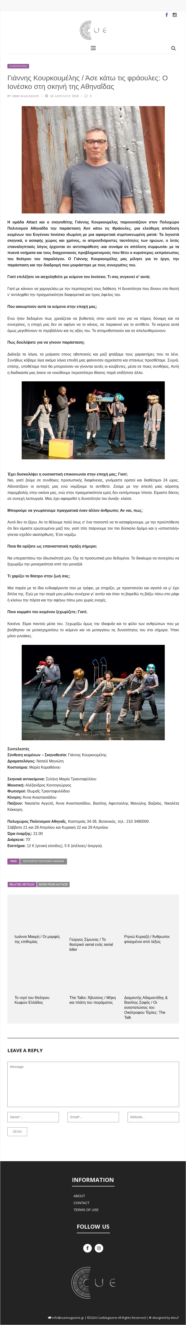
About (79, 1196)
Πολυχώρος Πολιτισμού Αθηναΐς (43, 861)
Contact (81, 1203)
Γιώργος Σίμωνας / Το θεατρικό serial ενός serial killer (91, 944)
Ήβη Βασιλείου (25, 96)
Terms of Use (85, 1210)
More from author (53, 884)
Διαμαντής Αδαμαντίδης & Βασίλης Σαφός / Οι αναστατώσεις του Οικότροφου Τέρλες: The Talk (146, 1008)
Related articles (22, 884)
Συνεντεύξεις (18, 66)
